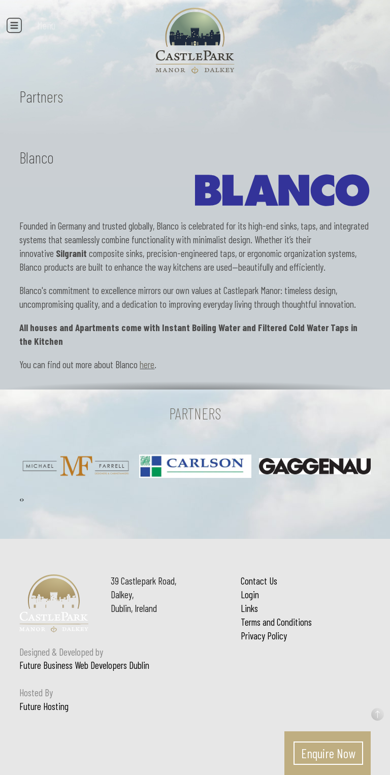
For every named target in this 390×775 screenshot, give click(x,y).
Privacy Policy (264, 635)
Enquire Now (328, 753)
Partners (41, 96)
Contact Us (259, 581)
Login (250, 594)
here (147, 364)
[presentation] (20, 499)
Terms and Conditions (276, 622)
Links (249, 608)
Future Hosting (44, 706)
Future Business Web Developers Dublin (84, 665)
